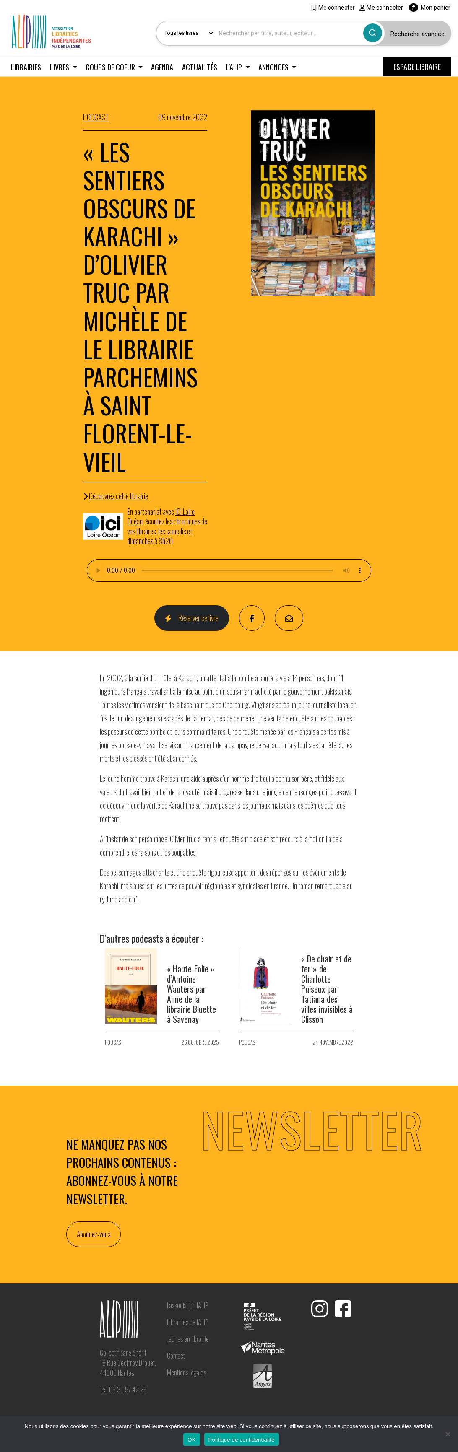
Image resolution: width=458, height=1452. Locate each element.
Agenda (162, 67)
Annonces (274, 67)
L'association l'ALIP (187, 1305)
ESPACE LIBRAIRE (417, 66)
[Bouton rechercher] (372, 32)
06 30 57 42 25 (128, 1390)
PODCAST (95, 116)
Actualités (199, 67)
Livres (60, 67)
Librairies (26, 67)
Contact (176, 1356)
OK (191, 1439)
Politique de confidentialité (241, 1439)
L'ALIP (235, 67)
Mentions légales (186, 1372)
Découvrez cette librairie (115, 495)
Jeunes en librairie (188, 1339)
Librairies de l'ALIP (187, 1322)
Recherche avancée (417, 34)
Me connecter (333, 7)
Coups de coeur (111, 67)
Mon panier (429, 7)
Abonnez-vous (93, 1234)
